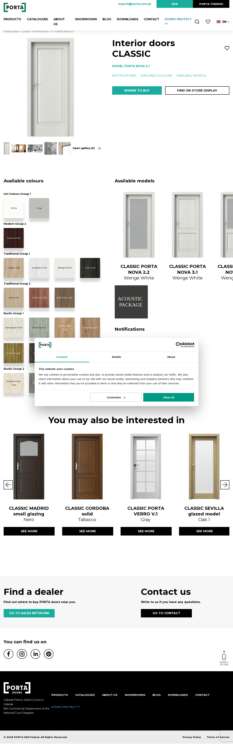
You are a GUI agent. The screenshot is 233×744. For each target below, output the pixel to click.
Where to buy (137, 90)
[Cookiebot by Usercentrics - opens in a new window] (178, 344)
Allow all (168, 397)
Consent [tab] (62, 356)
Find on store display (197, 90)
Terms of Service (218, 737)
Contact (151, 19)
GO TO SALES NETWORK (29, 613)
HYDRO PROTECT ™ (65, 707)
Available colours (156, 75)
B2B (175, 4)
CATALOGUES (37, 19)
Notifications (124, 75)
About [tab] (171, 356)
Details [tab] (116, 356)
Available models (191, 75)
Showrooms (86, 19)
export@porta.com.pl (134, 4)
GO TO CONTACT (166, 613)
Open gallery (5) (85, 148)
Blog (106, 19)
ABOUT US (109, 695)
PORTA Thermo (211, 4)
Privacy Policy (192, 737)
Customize (116, 397)
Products (12, 19)
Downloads (127, 19)
